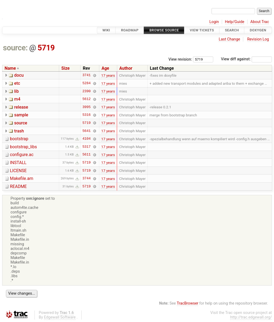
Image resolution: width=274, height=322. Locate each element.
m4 (17, 99)
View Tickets (202, 30)
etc (17, 83)
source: (15, 47)
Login (214, 22)
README (18, 186)
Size (65, 68)
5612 (86, 99)
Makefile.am (21, 178)
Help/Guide (234, 22)
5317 (86, 146)
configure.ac (21, 154)
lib (16, 91)
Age (105, 68)
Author (125, 68)
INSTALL (18, 162)
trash (19, 131)
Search (232, 30)
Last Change (229, 39)
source (20, 122)
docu (19, 75)
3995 (86, 107)
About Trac (259, 22)
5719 (46, 47)
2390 (86, 91)
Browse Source (164, 30)
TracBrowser (188, 303)
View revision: (180, 59)
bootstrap (19, 138)
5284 (86, 83)
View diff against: (246, 59)
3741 (86, 75)
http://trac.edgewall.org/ (251, 317)
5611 (86, 154)
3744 (86, 178)
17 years (108, 75)
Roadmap (130, 30)
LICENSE (18, 170)
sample (21, 114)
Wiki (106, 30)
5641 (86, 130)
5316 (86, 115)
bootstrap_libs (23, 146)
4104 (86, 138)
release (21, 107)
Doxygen (258, 30)
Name (10, 68)
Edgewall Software (60, 317)
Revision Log (258, 39)
